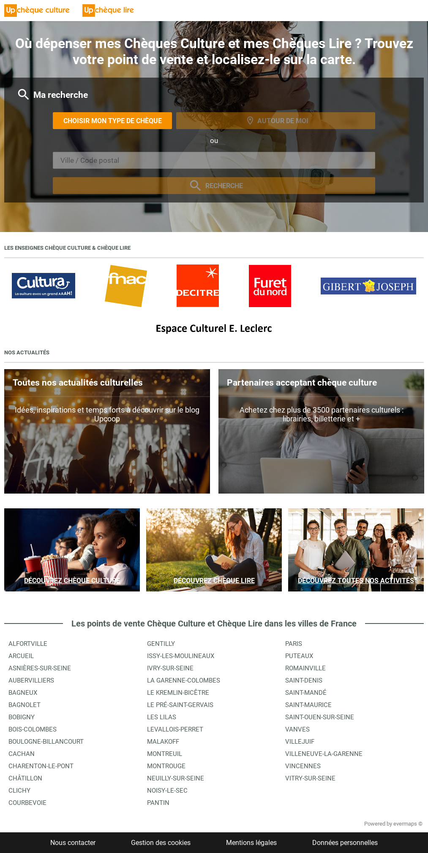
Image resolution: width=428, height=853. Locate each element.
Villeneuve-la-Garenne (324, 754)
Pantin (158, 803)
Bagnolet (24, 705)
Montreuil (164, 754)
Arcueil (21, 656)
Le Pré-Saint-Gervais (180, 705)
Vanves (297, 729)
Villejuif (299, 741)
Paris (293, 644)
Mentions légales (251, 843)
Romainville (305, 668)
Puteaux (299, 656)
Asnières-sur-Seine (39, 668)
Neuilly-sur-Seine (175, 778)
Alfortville (27, 644)
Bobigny (21, 717)
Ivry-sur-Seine (170, 668)
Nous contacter (72, 843)
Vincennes (303, 766)
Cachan (21, 754)
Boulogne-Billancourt (46, 741)
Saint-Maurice (308, 705)
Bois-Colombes (32, 729)
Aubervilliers (31, 680)
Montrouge (166, 766)
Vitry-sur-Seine (310, 778)
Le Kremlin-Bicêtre (178, 692)
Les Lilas (161, 717)
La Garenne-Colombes (183, 680)
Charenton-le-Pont (41, 766)
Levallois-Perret (175, 729)
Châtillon (25, 778)
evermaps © (408, 824)
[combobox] (214, 160)
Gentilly (161, 644)
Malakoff (163, 741)
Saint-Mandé (306, 692)
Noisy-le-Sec (167, 790)
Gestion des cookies (161, 843)
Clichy (19, 790)
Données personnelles (345, 843)
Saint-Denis (303, 680)
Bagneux (22, 692)
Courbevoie (27, 803)
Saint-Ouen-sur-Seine (319, 717)
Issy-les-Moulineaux (180, 656)
